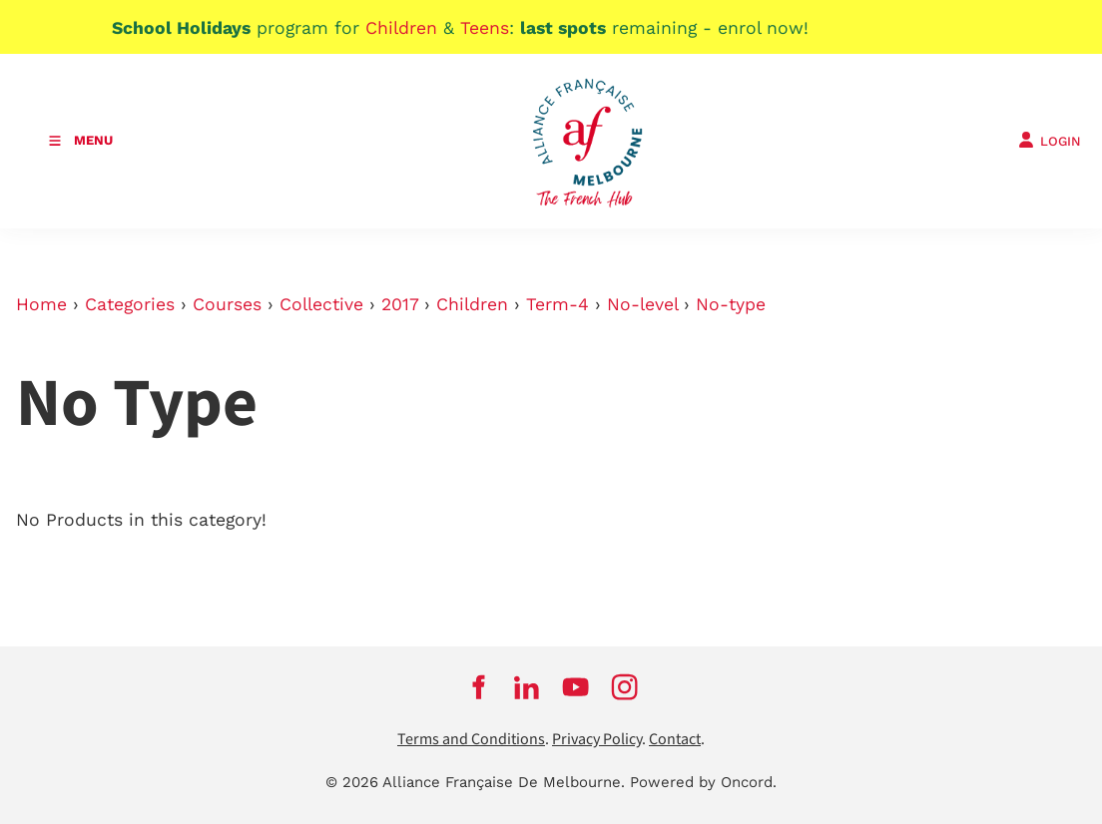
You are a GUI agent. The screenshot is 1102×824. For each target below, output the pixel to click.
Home (41, 304)
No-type (731, 304)
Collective (321, 304)
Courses (227, 304)
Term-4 (557, 304)
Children (472, 304)
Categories (130, 304)
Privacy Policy (597, 739)
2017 (399, 304)
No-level (642, 304)
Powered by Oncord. (703, 782)
